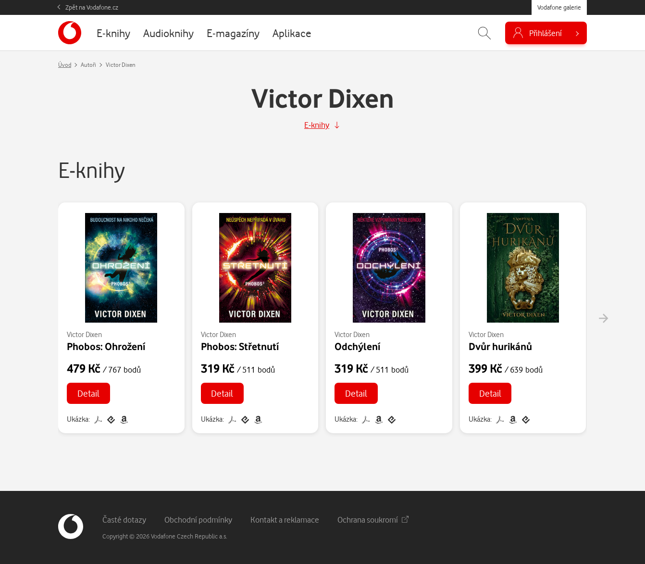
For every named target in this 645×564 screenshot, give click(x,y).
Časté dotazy (124, 519)
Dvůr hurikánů (500, 346)
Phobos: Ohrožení (106, 346)
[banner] (69, 32)
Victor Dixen (84, 334)
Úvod (64, 64)
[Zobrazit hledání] (484, 33)
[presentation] (603, 318)
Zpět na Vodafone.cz (91, 7)
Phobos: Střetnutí (240, 346)
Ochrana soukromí (373, 519)
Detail (88, 393)
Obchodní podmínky (198, 519)
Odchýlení (357, 346)
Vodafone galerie (559, 7)
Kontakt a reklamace (284, 519)
